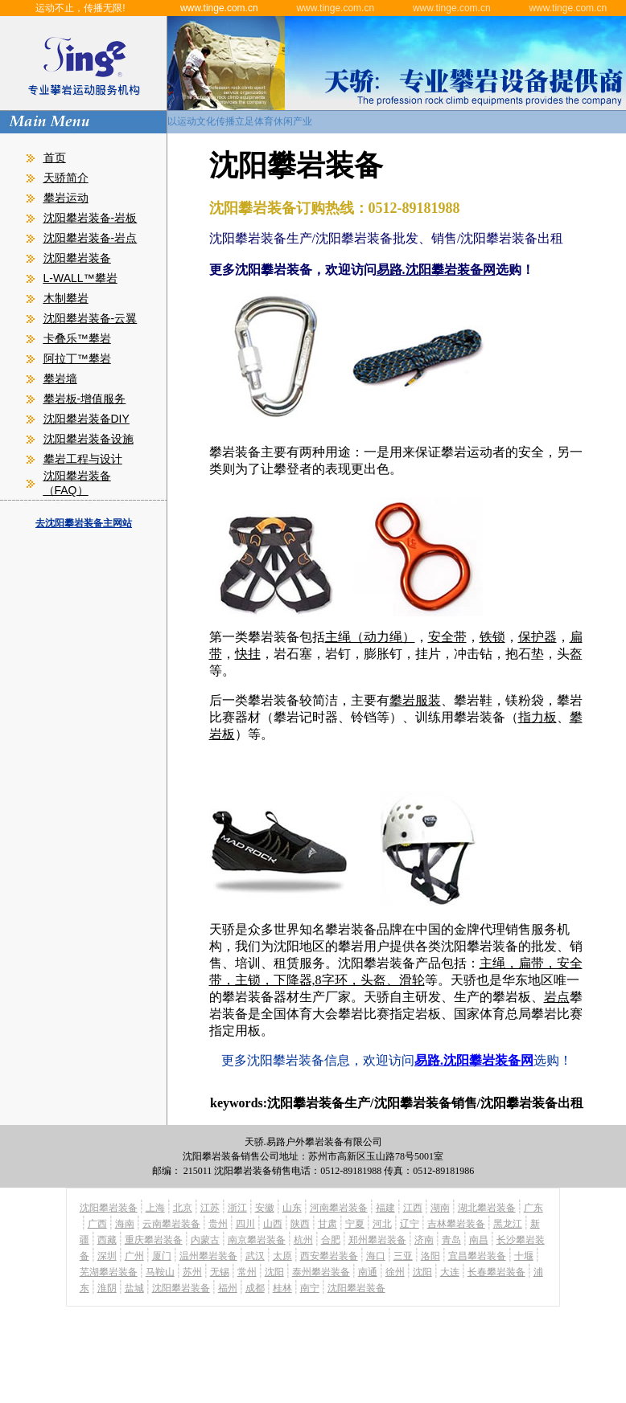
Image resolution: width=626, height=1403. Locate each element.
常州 (247, 1272)
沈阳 (274, 1272)
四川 (245, 1223)
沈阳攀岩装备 (77, 258)
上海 (155, 1207)
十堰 (523, 1256)
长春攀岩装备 (496, 1272)
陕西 (300, 1223)
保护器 (537, 637)
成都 (255, 1288)
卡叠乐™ (66, 338)
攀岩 (106, 278)
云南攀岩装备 (171, 1223)
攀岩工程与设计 (82, 458)
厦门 (161, 1256)
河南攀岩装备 (339, 1207)
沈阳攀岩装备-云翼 (90, 318)
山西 (272, 1223)
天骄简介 (66, 177)
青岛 (451, 1240)
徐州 (395, 1272)
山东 (292, 1207)
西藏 (107, 1240)
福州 (227, 1288)
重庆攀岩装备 (154, 1240)
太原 (282, 1256)
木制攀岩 (66, 298)
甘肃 (327, 1223)
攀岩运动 (66, 197)
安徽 (264, 1207)
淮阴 (107, 1288)
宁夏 (354, 1223)
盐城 (134, 1288)
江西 (412, 1207)
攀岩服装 (415, 700)
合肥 (330, 1240)
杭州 (303, 1240)
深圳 (107, 1256)
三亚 (403, 1256)
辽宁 (409, 1223)
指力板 (537, 717)
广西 (97, 1223)
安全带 (447, 637)
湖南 (440, 1207)
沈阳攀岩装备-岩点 (90, 237)
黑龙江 (507, 1223)
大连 (449, 1272)
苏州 (192, 1272)
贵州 (218, 1223)
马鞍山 (160, 1272)
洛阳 (430, 1256)
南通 (367, 1272)
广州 (134, 1256)
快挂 (248, 654)
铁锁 (492, 637)
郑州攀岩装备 (377, 1240)
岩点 (557, 997)
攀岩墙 (60, 378)
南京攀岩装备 (257, 1240)
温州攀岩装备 (208, 1256)
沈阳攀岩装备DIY (86, 418)
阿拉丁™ (66, 358)
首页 (54, 157)
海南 (124, 1223)
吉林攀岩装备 (456, 1223)
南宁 (309, 1288)
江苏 (210, 1207)
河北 (382, 1223)
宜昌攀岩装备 (477, 1256)
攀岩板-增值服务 (84, 398)
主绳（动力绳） (370, 637)
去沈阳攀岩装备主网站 (83, 523)
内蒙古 (205, 1240)
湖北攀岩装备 (487, 1207)
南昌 (478, 1240)
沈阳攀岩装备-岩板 (90, 217)
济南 (424, 1240)
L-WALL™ (69, 278)
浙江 (237, 1207)
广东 (533, 1207)
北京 (182, 1207)
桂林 (282, 1288)
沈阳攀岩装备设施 (88, 438)
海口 (375, 1256)
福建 (385, 1207)
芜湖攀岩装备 (109, 1272)
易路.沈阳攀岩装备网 (436, 269)
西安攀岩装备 (329, 1256)
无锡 (219, 1272)
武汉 (255, 1256)
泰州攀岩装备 (321, 1272)
